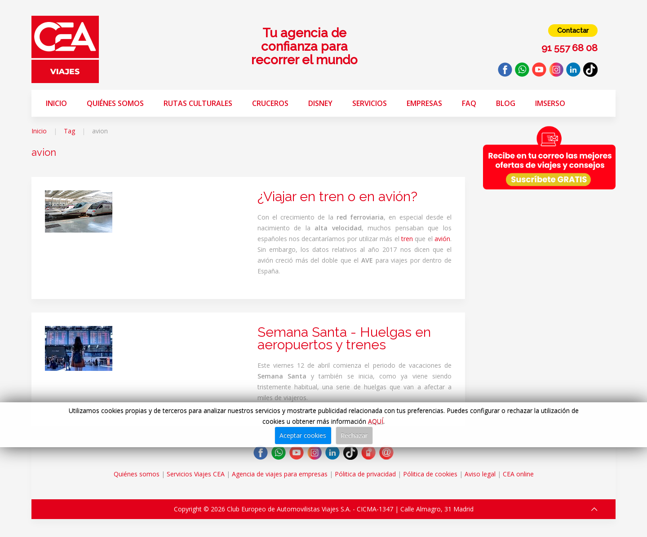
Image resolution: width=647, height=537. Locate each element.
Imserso (550, 103)
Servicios (369, 103)
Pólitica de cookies (430, 474)
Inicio (56, 103)
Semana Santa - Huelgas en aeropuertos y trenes (344, 338)
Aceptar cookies (302, 435)
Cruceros (270, 103)
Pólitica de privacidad (365, 474)
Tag (69, 131)
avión (442, 238)
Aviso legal (480, 474)
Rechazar (354, 435)
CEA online (518, 474)
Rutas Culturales (198, 103)
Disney (320, 103)
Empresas (424, 103)
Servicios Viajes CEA (196, 474)
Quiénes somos (115, 103)
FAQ (469, 103)
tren (407, 238)
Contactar (573, 30)
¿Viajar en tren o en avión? (337, 196)
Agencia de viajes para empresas (280, 474)
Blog (505, 103)
